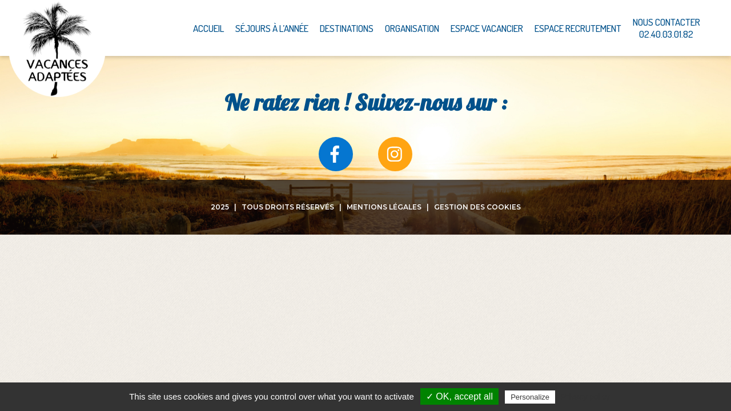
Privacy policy (585, 396)
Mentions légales (384, 207)
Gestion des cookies (477, 207)
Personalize (530, 397)
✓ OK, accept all (459, 396)
